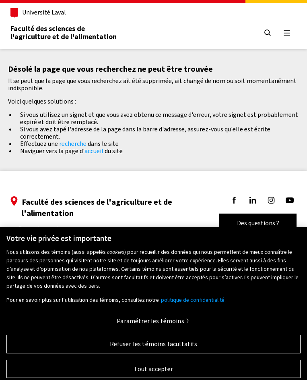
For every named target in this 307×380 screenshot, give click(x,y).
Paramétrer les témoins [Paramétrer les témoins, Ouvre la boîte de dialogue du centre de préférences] (150, 324)
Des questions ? (258, 223)
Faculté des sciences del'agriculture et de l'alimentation (63, 33)
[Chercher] (267, 33)
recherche (73, 143)
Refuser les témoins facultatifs (154, 347)
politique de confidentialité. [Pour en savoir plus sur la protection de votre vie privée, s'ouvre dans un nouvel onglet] (193, 303)
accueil (93, 151)
